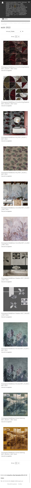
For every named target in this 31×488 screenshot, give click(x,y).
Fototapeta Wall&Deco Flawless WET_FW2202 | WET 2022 (15, 314)
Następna (18, 36)
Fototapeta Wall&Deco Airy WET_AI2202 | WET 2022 (14, 173)
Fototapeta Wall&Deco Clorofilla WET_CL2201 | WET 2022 (15, 208)
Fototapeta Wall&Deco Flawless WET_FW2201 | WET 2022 (15, 279)
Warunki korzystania (12, 484)
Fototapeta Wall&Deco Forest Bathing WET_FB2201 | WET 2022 (13, 419)
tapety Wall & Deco (25, 22)
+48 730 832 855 (6, 481)
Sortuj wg (8, 31)
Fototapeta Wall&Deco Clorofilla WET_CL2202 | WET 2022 (15, 244)
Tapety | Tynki (17, 22)
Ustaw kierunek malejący (22, 31)
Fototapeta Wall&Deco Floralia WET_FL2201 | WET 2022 (15, 349)
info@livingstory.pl (18, 481)
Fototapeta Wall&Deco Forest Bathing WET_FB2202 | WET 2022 (13, 453)
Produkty (10, 22)
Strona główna (4, 22)
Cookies (20, 484)
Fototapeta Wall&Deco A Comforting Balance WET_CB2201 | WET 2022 (15, 68)
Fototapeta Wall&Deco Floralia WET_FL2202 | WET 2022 (15, 384)
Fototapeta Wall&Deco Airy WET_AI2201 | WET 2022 (14, 138)
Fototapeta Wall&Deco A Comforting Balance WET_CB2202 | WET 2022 (15, 103)
